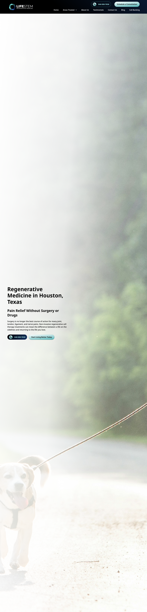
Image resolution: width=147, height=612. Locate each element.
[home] (24, 7)
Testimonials (98, 10)
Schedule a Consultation (127, 4)
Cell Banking (134, 10)
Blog (123, 10)
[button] (70, 10)
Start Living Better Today (41, 337)
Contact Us (112, 10)
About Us (85, 10)
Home (56, 10)
